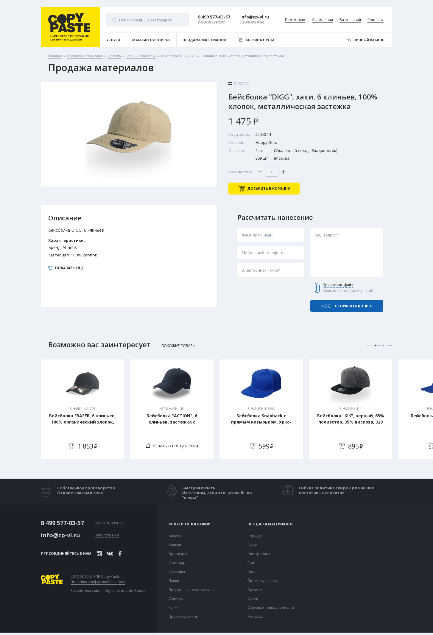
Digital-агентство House (125, 590)
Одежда (176, 598)
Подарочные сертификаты (191, 589)
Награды (255, 616)
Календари (178, 563)
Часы (251, 571)
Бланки (175, 545)
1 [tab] (375, 345)
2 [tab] (379, 345)
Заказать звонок (109, 523)
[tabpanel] (82, 409)
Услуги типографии (190, 524)
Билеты (175, 536)
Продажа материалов (270, 524)
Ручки (173, 607)
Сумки (252, 598)
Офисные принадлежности (270, 607)
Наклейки (177, 571)
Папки (174, 580)
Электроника (258, 554)
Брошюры (178, 554)
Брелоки (254, 589)
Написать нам (106, 535)
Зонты (252, 563)
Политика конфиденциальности (98, 582)
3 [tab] (383, 345)
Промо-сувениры (184, 616)
